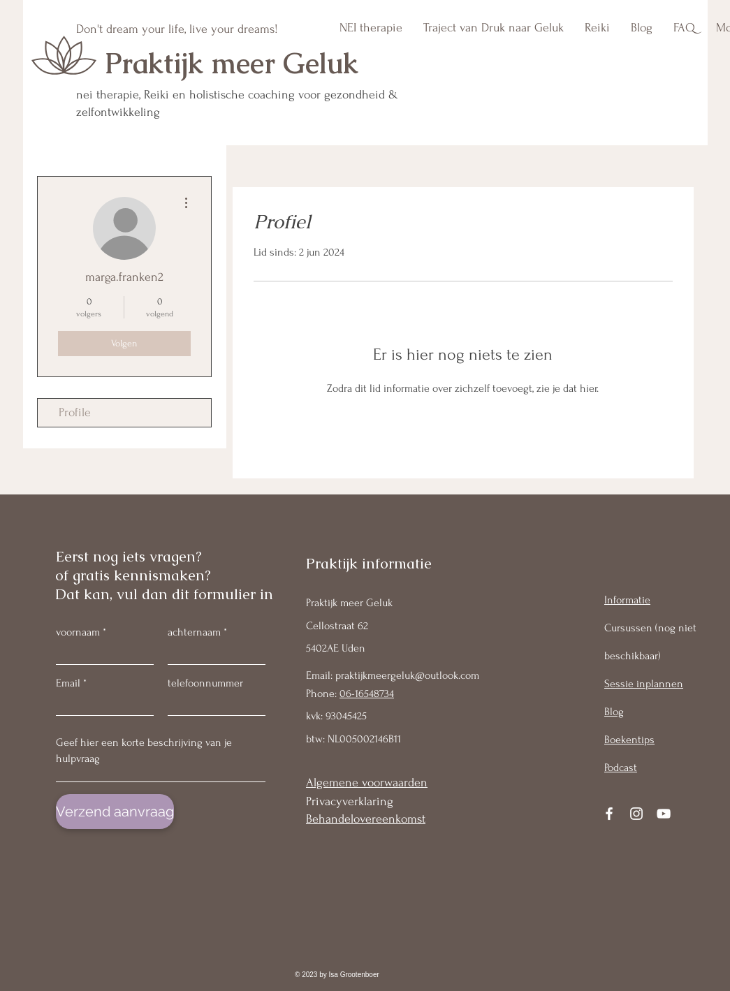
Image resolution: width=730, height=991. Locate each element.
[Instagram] (636, 813)
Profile (75, 412)
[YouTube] (663, 813)
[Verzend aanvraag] (115, 811)
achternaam (194, 632)
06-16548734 (367, 693)
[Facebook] (609, 813)
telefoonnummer (205, 683)
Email (68, 683)
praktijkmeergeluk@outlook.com (407, 675)
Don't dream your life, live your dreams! (177, 29)
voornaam (78, 632)
